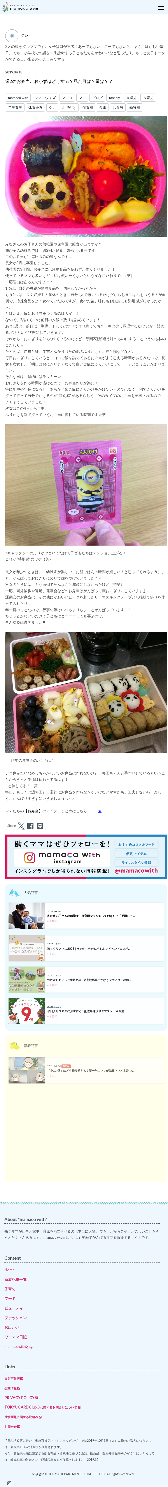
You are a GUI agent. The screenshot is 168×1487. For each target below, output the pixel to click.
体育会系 (35, 107)
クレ (52, 107)
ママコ (67, 98)
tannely (114, 98)
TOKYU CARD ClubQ (42, 1407)
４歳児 (131, 98)
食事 (102, 107)
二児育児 (15, 107)
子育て (10, 1289)
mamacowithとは (18, 1346)
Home (9, 1270)
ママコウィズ (45, 98)
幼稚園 (135, 107)
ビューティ (13, 1308)
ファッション (15, 1317)
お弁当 (118, 107)
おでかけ (69, 107)
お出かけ (11, 1327)
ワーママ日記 (15, 1337)
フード (10, 1298)
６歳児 (148, 98)
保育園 (87, 107)
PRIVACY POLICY (21, 1397)
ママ (82, 98)
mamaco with (18, 98)
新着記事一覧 (15, 1279)
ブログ (97, 98)
